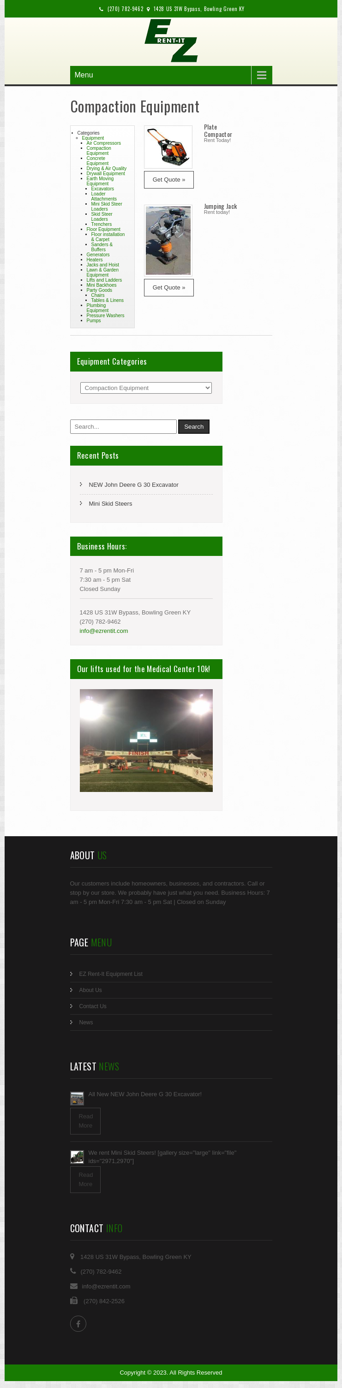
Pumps (94, 320)
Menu (84, 75)
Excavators (102, 188)
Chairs (98, 295)
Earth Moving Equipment (100, 181)
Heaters (95, 259)
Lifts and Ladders (104, 280)
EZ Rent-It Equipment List (111, 974)
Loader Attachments (104, 196)
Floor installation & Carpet (108, 237)
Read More (86, 1121)
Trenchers (101, 224)
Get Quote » (169, 179)
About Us (90, 990)
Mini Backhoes (102, 285)
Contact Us (93, 1006)
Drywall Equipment (106, 173)
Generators (98, 254)
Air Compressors (104, 143)
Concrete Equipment (98, 161)
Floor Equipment (103, 229)
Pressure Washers (106, 315)
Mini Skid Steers (110, 503)
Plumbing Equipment (98, 308)
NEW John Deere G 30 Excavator (134, 484)
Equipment (93, 138)
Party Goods (100, 290)
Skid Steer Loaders (102, 217)
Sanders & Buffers (102, 247)
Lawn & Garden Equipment (103, 272)
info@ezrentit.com (104, 630)
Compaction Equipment (99, 151)
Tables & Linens (107, 300)
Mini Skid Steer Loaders (106, 206)
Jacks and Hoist (103, 264)
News (86, 1022)
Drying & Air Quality (107, 168)
